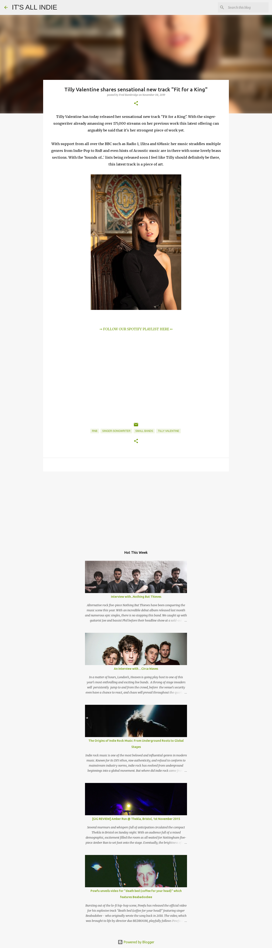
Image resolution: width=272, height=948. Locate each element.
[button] (136, 103)
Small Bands (144, 430)
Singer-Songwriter (116, 430)
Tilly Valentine (168, 430)
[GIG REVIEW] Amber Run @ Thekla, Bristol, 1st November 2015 (136, 819)
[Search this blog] (246, 7)
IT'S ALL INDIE (34, 7)
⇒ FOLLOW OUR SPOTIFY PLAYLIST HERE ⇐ (136, 329)
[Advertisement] (136, 507)
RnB (94, 430)
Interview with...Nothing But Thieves (136, 596)
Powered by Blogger (136, 942)
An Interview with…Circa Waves (136, 668)
